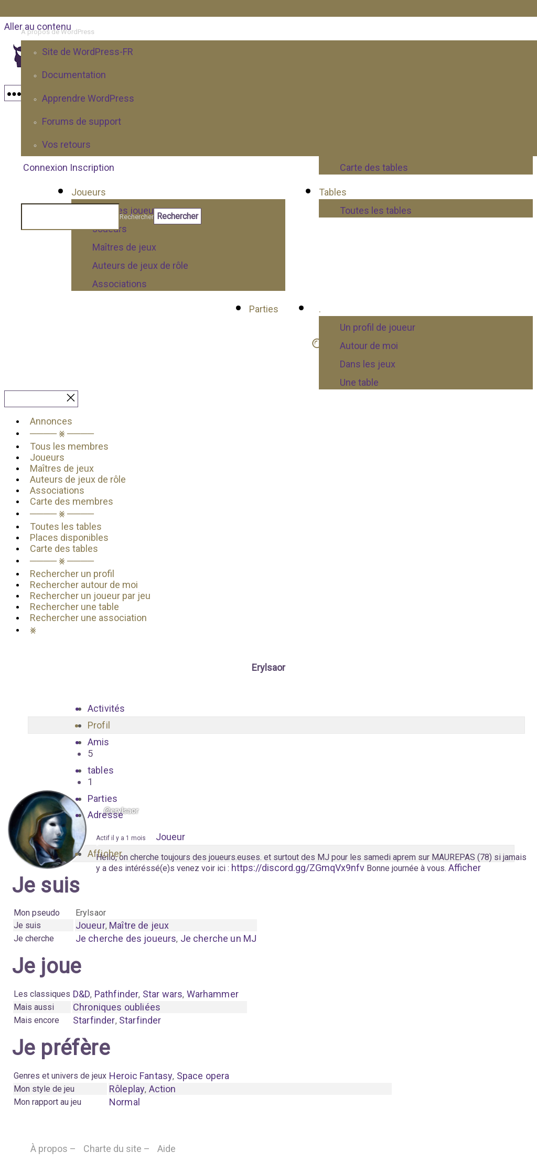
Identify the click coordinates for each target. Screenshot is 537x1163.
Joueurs (47, 457)
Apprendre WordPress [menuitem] (88, 98)
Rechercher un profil (72, 573)
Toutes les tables (66, 526)
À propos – (53, 1148)
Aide (166, 1148)
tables (276, 776)
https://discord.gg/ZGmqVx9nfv (297, 867)
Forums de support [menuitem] (81, 121)
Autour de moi (369, 345)
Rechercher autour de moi (84, 584)
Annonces (51, 421)
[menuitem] (279, 32)
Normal (124, 1101)
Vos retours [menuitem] (66, 144)
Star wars (162, 993)
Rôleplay (127, 1088)
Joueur (170, 836)
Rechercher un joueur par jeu (90, 595)
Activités (106, 708)
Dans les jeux (367, 363)
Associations (119, 283)
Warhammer (213, 993)
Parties (263, 308)
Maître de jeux (139, 925)
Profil (99, 725)
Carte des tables (64, 548)
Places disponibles (69, 537)
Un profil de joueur (377, 327)
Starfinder (94, 1020)
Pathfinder (116, 993)
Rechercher (137, 217)
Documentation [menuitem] (74, 74)
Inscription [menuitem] (92, 167)
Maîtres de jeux (124, 247)
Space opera (203, 1075)
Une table (359, 382)
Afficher (464, 867)
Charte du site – (116, 1148)
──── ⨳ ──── (62, 433)
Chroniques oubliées (116, 1007)
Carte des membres (71, 501)
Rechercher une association (88, 617)
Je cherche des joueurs (126, 938)
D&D (81, 993)
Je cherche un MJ (218, 938)
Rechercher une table (74, 606)
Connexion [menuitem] (45, 167)
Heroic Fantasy (141, 1075)
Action (162, 1088)
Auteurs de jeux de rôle (140, 265)
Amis (276, 747)
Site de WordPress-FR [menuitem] (87, 51)
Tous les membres (69, 446)
